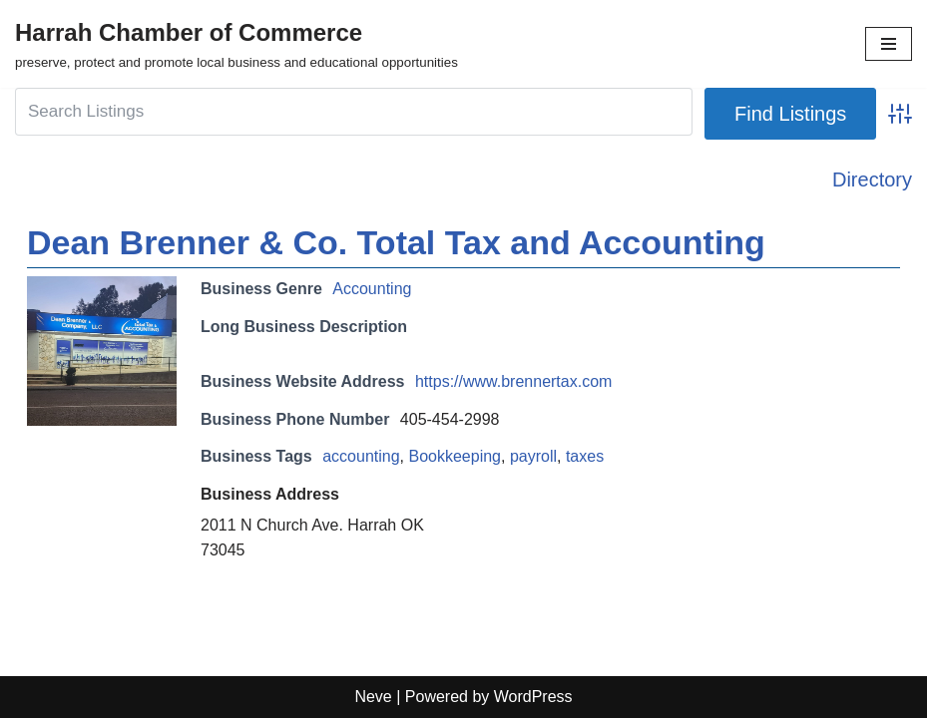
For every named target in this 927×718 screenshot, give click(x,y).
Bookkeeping (454, 456)
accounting (360, 456)
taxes (585, 456)
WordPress (533, 696)
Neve (372, 696)
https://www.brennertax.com (513, 381)
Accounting (371, 288)
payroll (533, 456)
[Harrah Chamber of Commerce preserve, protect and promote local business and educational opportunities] (236, 44)
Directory (872, 179)
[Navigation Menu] (888, 44)
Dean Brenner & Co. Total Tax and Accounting (396, 242)
